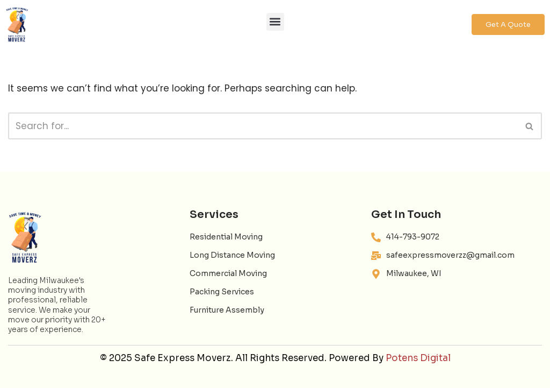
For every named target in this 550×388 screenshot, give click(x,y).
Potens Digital (418, 358)
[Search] (263, 125)
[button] (275, 22)
